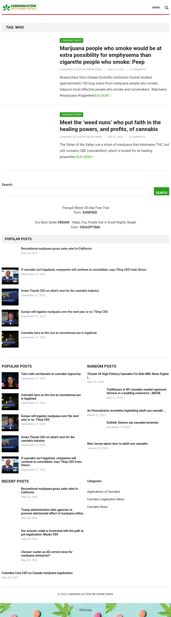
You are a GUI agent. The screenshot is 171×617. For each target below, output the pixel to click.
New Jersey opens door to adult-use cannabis (117, 443)
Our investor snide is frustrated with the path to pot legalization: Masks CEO (52, 532)
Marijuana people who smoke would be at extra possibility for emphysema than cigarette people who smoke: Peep (111, 55)
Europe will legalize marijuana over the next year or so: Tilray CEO (64, 311)
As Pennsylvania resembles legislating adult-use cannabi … (126, 410)
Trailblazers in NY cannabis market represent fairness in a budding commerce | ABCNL (136, 391)
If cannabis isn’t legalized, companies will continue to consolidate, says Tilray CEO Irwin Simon (83, 269)
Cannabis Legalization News (105, 499)
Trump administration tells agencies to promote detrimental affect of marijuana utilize (52, 511)
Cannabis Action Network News (81, 69)
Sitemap (85, 610)
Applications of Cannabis (103, 491)
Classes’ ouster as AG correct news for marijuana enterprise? (46, 553)
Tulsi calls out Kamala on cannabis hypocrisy (51, 374)
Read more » (102, 95)
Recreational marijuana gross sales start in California (56, 248)
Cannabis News (71, 40)
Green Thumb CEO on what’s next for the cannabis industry (60, 290)
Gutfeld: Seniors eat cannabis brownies (133, 422)
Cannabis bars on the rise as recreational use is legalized (58, 333)
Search (7, 185)
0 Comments (138, 69)
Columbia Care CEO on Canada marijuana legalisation (37, 573)
